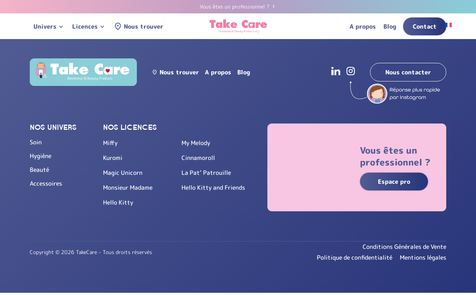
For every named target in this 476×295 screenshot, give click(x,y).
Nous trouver (143, 26)
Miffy (110, 143)
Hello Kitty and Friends (213, 187)
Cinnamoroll (198, 158)
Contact (425, 26)
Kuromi (112, 158)
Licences (85, 26)
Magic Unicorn (122, 173)
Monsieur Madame (127, 187)
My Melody (195, 143)
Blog (389, 26)
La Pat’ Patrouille (206, 173)
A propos (363, 26)
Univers (45, 26)
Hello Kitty (118, 202)
